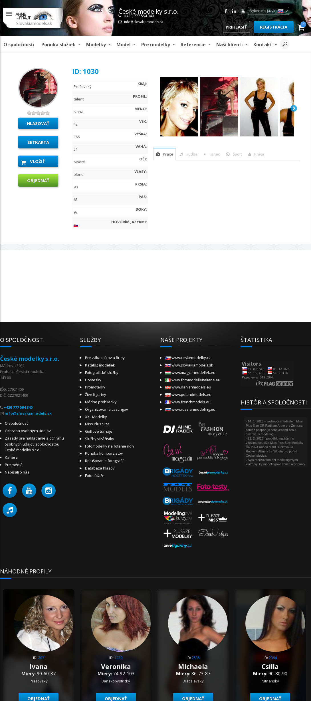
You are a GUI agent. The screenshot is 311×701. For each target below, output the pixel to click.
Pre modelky (155, 44)
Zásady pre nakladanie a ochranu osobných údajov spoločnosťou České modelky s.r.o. (34, 444)
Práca (259, 154)
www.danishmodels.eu (188, 387)
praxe (168, 154)
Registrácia (273, 27)
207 (41, 657)
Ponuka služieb (58, 44)
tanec (214, 154)
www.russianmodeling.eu (190, 409)
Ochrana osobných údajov (28, 430)
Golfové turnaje (98, 431)
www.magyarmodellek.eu (190, 372)
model (123, 44)
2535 (196, 657)
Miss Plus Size (97, 423)
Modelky (96, 44)
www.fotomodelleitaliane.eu (192, 379)
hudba (191, 154)
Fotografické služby (101, 372)
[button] (10, 491)
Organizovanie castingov (106, 409)
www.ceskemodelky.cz (188, 357)
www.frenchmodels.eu (188, 401)
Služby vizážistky (99, 438)
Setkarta (38, 142)
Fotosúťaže (94, 475)
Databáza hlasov (100, 468)
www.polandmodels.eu (188, 394)
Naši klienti (229, 44)
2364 (273, 657)
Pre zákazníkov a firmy (105, 357)
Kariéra (11, 457)
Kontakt (262, 44)
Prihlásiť (236, 27)
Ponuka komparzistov (104, 453)
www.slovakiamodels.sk (189, 365)
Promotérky (95, 387)
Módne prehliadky (101, 401)
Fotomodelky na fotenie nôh (109, 446)
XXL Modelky (96, 416)
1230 (118, 657)
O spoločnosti (19, 44)
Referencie (193, 44)
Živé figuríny (95, 394)
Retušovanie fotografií (104, 460)
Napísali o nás (17, 472)
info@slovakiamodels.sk (143, 21)
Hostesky (93, 379)
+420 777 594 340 (18, 407)
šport (237, 154)
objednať (38, 180)
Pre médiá (14, 464)
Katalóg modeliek (100, 365)
